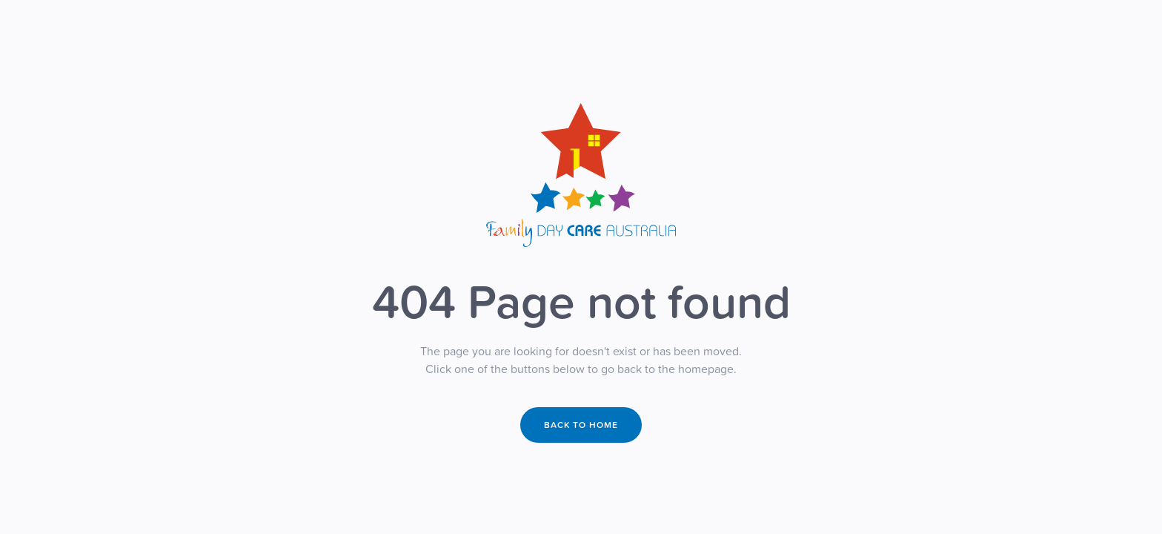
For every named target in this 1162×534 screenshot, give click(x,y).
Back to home (581, 424)
